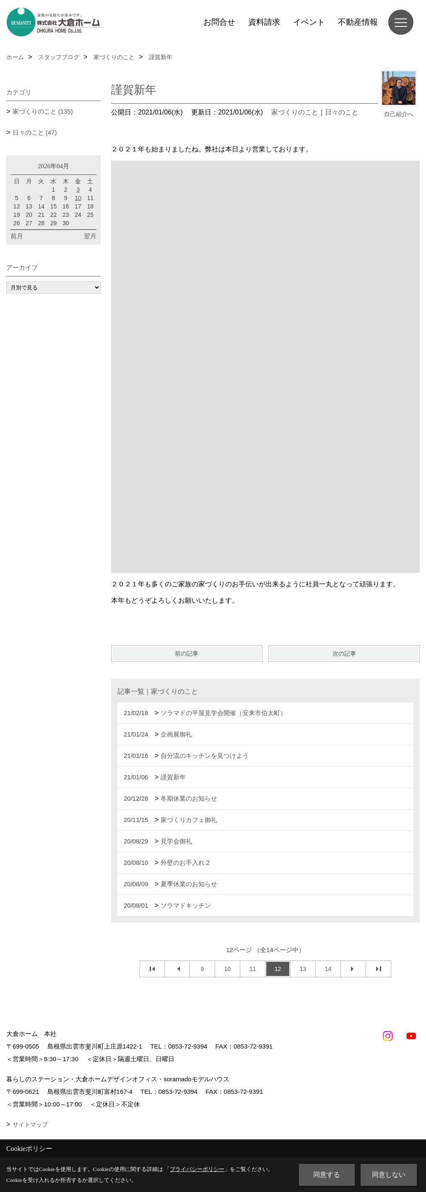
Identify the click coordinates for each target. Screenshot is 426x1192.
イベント (309, 22)
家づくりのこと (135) (43, 111)
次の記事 (344, 653)
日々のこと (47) (35, 132)
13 (303, 969)
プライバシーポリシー (197, 1169)
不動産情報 (358, 22)
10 (227, 969)
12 (278, 969)
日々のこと (341, 112)
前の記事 (186, 653)
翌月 (90, 235)
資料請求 (264, 22)
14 (328, 969)
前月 (16, 235)
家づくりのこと (294, 112)
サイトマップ (30, 1124)
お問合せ (219, 22)
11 (252, 969)
